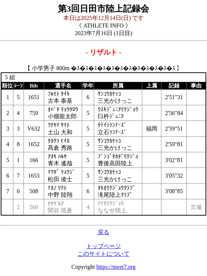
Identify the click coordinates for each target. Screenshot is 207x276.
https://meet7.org (116, 267)
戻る (103, 232)
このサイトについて (103, 254)
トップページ (103, 246)
